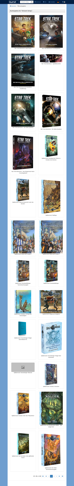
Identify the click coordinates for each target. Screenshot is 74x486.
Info (44, 2)
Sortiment (38, 2)
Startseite (13, 6)
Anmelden (52, 2)
